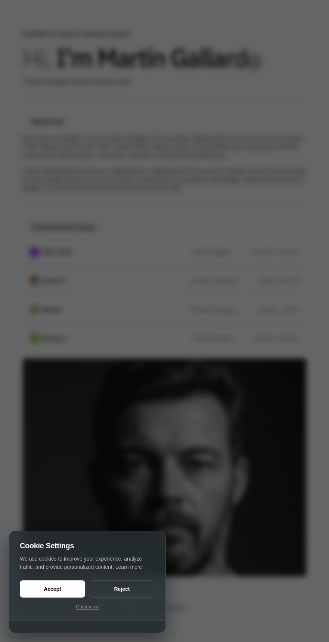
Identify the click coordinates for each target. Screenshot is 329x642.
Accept (52, 589)
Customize (87, 607)
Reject (122, 589)
